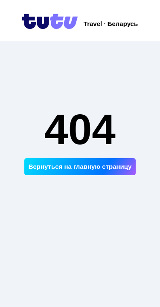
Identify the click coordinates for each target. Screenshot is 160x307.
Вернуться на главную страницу (80, 166)
